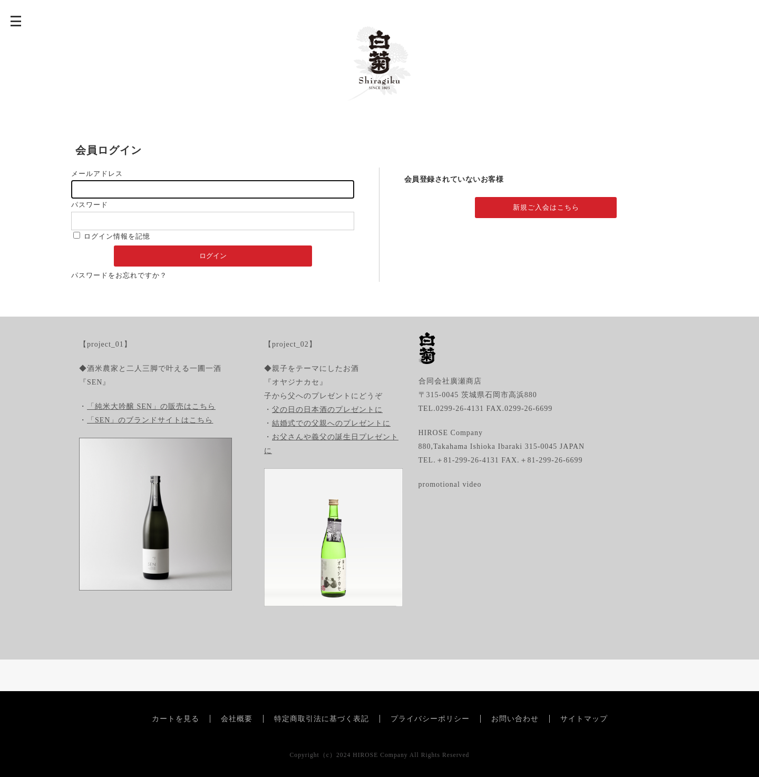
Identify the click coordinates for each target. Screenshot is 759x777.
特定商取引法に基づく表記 (321, 719)
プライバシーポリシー (430, 719)
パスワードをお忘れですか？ (119, 275)
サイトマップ (584, 719)
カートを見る (175, 719)
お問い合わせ (515, 719)
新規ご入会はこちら (546, 207)
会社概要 (236, 719)
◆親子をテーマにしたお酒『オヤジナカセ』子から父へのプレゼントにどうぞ (323, 382)
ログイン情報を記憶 (111, 236)
